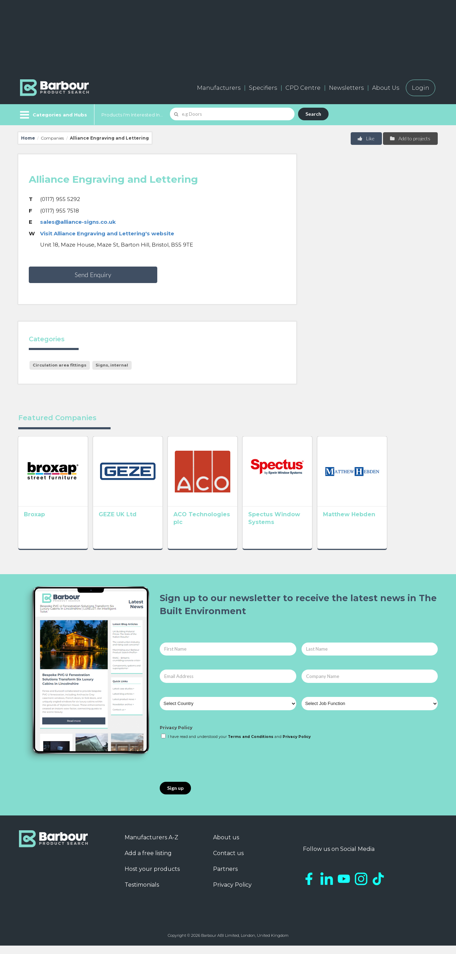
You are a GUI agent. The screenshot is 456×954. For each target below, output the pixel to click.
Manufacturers (218, 88)
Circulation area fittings (59, 365)
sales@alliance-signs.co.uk (78, 222)
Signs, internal (111, 365)
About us (226, 845)
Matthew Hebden (390, 524)
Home (28, 138)
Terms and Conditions (250, 745)
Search (313, 114)
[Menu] (53, 114)
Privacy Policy (176, 736)
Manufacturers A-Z (151, 845)
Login (420, 88)
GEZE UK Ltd (128, 524)
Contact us (228, 861)
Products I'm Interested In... (132, 114)
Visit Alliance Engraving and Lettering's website (107, 233)
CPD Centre (302, 88)
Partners (225, 877)
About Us (385, 88)
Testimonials (142, 893)
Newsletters (346, 88)
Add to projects (409, 138)
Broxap (34, 524)
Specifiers (263, 88)
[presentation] (213, 769)
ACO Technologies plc (227, 524)
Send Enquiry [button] (93, 274)
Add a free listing (148, 861)
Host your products (152, 877)
